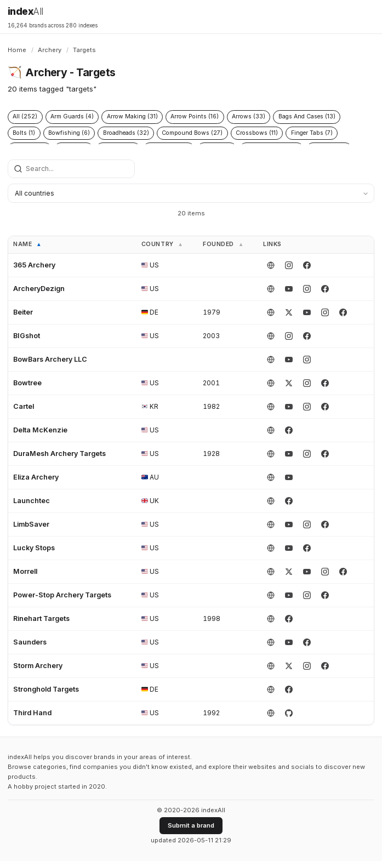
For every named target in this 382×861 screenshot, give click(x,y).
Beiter (23, 312)
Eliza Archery (36, 477)
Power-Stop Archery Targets (62, 595)
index (25, 11)
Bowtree (27, 383)
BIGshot (26, 336)
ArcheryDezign (39, 288)
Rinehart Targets (41, 618)
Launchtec (31, 501)
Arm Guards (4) (72, 116)
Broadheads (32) (126, 132)
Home (17, 50)
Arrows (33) (248, 116)
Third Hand (32, 713)
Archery (49, 50)
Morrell (25, 571)
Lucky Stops (34, 548)
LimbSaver (31, 524)
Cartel (23, 406)
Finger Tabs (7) (312, 132)
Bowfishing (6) (69, 132)
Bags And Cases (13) (306, 116)
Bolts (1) (24, 132)
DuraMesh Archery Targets (59, 453)
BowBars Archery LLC (50, 359)
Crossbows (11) (257, 132)
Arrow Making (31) (132, 116)
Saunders (30, 642)
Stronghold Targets (46, 689)
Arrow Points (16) (194, 116)
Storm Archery (37, 666)
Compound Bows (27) (192, 132)
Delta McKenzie (40, 430)
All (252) (25, 116)
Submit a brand (191, 825)
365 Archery (34, 265)
